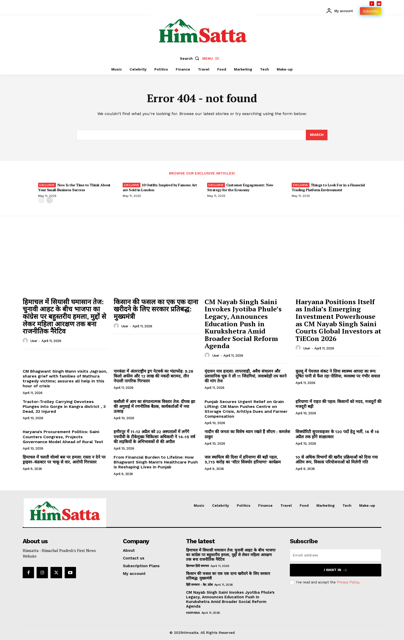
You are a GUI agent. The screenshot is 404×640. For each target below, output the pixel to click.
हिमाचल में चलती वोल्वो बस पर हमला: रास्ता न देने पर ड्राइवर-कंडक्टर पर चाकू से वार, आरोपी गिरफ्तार (64, 459)
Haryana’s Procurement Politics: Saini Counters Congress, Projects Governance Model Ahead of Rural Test (63, 436)
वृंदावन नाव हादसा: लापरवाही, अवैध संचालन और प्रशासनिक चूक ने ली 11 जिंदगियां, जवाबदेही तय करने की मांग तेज (246, 376)
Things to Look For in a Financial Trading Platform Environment (328, 187)
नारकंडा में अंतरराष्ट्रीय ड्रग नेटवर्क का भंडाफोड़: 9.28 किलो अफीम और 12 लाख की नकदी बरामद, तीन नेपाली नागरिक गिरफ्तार (153, 376)
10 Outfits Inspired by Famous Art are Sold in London (160, 187)
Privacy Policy (348, 582)
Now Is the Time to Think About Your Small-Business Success (74, 187)
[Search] (316, 135)
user (33, 341)
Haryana (193, 613)
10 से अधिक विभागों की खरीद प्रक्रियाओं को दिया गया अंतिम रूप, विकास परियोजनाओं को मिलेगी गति (337, 459)
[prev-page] (41, 200)
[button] (190, 58)
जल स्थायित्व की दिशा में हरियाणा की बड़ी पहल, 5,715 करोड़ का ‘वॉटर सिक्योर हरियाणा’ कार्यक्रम (243, 459)
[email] (335, 555)
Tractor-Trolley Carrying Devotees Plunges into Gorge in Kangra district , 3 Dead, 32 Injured (64, 406)
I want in (335, 570)
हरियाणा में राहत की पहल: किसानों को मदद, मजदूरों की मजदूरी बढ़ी (338, 404)
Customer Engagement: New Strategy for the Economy (240, 187)
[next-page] (49, 200)
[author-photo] (26, 341)
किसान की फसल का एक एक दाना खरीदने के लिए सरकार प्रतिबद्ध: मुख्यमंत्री (156, 309)
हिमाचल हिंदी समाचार (197, 566)
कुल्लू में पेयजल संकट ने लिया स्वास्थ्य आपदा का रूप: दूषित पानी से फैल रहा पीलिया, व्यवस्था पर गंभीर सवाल (338, 374)
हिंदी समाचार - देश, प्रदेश (199, 584)
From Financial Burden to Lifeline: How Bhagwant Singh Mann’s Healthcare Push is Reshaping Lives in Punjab (156, 462)
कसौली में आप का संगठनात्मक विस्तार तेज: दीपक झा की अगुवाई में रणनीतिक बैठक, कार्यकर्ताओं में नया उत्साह (154, 406)
